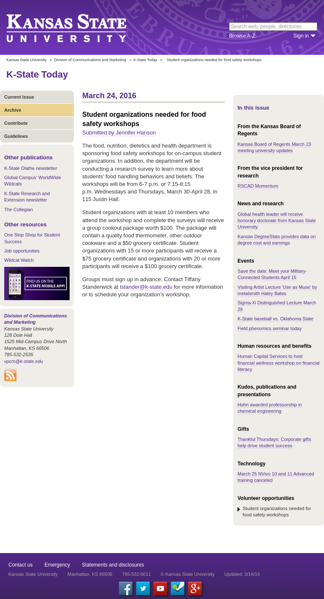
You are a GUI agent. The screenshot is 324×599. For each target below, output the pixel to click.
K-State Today (145, 60)
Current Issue (19, 96)
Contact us (20, 565)
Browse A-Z (242, 36)
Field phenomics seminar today (270, 328)
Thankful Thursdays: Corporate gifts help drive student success (274, 442)
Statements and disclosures (113, 565)
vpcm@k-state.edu (23, 361)
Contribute (16, 123)
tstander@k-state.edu (146, 287)
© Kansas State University (188, 574)
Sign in (301, 36)
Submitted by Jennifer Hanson (119, 132)
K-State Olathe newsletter (30, 168)
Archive (12, 110)
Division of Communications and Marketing (90, 60)
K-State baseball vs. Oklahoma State (275, 318)
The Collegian (18, 209)
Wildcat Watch (19, 260)
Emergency (57, 565)
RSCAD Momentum (258, 185)
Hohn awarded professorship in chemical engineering (270, 408)
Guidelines (16, 136)
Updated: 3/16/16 (242, 574)
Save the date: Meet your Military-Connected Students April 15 (272, 274)
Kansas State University (77, 27)
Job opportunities (22, 250)
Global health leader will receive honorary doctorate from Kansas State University (277, 221)
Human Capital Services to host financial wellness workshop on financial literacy (278, 363)
